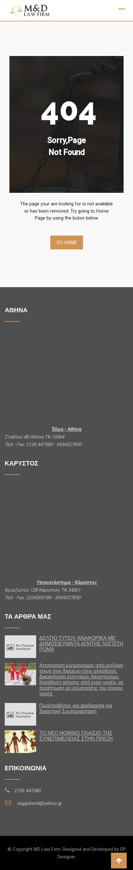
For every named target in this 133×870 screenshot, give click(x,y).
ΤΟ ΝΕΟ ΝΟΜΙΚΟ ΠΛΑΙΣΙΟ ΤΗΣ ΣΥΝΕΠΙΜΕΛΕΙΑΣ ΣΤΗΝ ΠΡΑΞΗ (76, 736)
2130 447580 (27, 791)
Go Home (67, 242)
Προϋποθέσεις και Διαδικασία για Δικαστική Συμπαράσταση (75, 708)
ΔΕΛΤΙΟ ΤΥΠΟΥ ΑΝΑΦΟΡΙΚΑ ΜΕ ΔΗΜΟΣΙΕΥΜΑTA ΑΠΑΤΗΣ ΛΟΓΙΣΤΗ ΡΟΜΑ (81, 643)
